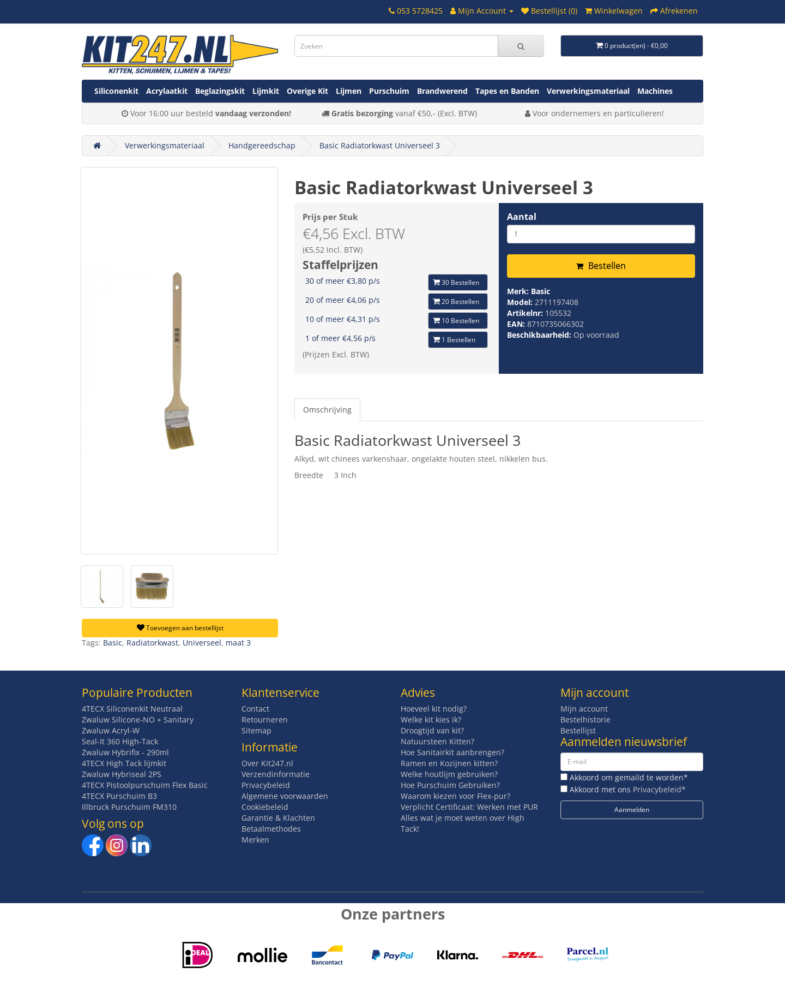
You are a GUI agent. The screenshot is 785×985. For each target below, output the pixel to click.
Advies (418, 692)
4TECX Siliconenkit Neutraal (132, 708)
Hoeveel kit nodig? (434, 708)
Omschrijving (327, 409)
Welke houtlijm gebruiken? (449, 774)
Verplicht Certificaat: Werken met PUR (469, 807)
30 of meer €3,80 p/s (342, 281)
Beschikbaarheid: (540, 335)
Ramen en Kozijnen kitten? (449, 763)
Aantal (521, 216)
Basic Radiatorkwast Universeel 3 (379, 145)
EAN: (517, 324)
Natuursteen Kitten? (437, 741)
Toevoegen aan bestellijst (180, 627)
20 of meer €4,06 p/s (342, 300)
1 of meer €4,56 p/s (340, 338)
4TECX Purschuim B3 (119, 796)
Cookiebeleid (264, 807)
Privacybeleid (265, 785)
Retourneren (264, 719)
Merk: (519, 291)
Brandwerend (442, 91)
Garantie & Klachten (278, 818)
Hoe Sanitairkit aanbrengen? (452, 752)
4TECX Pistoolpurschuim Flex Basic (145, 785)
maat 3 (238, 642)
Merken (255, 839)
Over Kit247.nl (267, 763)
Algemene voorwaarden (284, 796)
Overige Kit (307, 91)
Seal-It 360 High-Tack (120, 741)
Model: (521, 302)
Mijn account (584, 708)
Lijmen (348, 91)
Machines (655, 91)
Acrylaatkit (167, 91)
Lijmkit (265, 91)
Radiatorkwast (152, 642)
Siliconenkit (116, 91)
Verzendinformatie (275, 774)
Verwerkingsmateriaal (588, 91)
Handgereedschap (261, 145)
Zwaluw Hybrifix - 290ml (125, 752)
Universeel (202, 642)
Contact (255, 708)
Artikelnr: (526, 313)
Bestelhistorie (585, 719)
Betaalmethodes (271, 828)
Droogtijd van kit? (432, 730)
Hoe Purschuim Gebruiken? (450, 785)
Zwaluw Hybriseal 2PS (121, 774)
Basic (540, 291)
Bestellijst (578, 730)
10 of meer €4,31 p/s (342, 319)
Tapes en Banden (507, 91)
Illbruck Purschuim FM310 (129, 807)
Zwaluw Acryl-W (111, 730)
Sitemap (256, 730)
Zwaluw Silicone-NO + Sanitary (138, 719)
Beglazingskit (220, 91)
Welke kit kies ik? (431, 719)
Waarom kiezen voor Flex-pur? (455, 796)
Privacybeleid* (659, 789)
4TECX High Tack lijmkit (124, 763)
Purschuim (389, 91)
